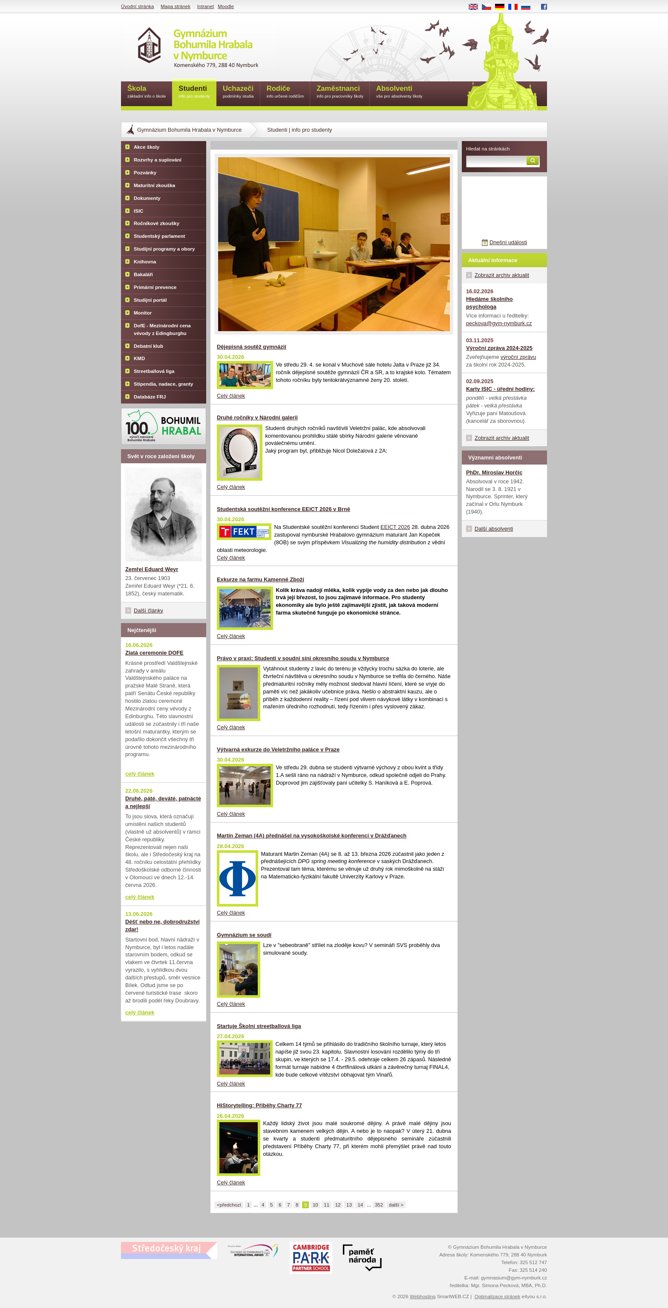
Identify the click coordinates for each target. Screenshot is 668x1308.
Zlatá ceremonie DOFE (154, 653)
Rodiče (285, 92)
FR (516, 7)
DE (502, 7)
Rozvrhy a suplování (157, 159)
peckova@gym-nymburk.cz (499, 323)
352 (379, 1204)
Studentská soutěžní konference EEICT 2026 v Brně (283, 509)
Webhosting (423, 1296)
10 (315, 1204)
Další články (148, 610)
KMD (139, 358)
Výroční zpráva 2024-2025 (499, 348)
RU (529, 7)
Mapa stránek (175, 6)
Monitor (143, 312)
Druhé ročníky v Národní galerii (257, 417)
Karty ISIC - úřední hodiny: (500, 389)
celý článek (139, 774)
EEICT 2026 (395, 527)
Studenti (194, 92)
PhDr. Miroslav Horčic (494, 472)
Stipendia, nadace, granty (163, 384)
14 (360, 1204)
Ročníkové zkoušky (156, 223)
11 (326, 1204)
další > (396, 1204)
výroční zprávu (518, 357)
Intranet (205, 6)
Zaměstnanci (340, 92)
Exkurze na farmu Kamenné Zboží (260, 579)
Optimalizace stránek (498, 1296)
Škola (146, 92)
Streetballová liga (154, 371)
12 (338, 1204)
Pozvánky (145, 172)
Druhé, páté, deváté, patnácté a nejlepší (163, 802)
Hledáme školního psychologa (489, 303)
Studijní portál (150, 300)
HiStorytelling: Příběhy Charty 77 (259, 1105)
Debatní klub (148, 346)
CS (489, 7)
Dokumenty (147, 198)
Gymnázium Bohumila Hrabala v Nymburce (189, 130)
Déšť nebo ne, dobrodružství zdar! (162, 925)
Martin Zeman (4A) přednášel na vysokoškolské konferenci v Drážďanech (311, 835)
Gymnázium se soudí (244, 935)
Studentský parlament (159, 236)
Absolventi (399, 92)
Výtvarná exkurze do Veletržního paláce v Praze (278, 749)
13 (349, 1204)
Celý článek (231, 396)
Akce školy (146, 147)
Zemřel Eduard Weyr (151, 569)
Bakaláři (143, 274)
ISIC (138, 211)
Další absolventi (494, 529)
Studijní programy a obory (164, 248)
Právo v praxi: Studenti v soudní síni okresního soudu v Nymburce (303, 658)
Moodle (226, 6)
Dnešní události (508, 242)
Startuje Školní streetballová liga (259, 1026)
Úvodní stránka (137, 6)
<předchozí (229, 1204)
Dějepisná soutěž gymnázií (251, 347)
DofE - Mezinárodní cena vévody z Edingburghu (162, 329)
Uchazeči (238, 92)
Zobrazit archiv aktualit (502, 275)
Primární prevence (155, 287)
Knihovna (145, 261)
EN (476, 7)
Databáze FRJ (150, 396)
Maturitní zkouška (154, 185)
